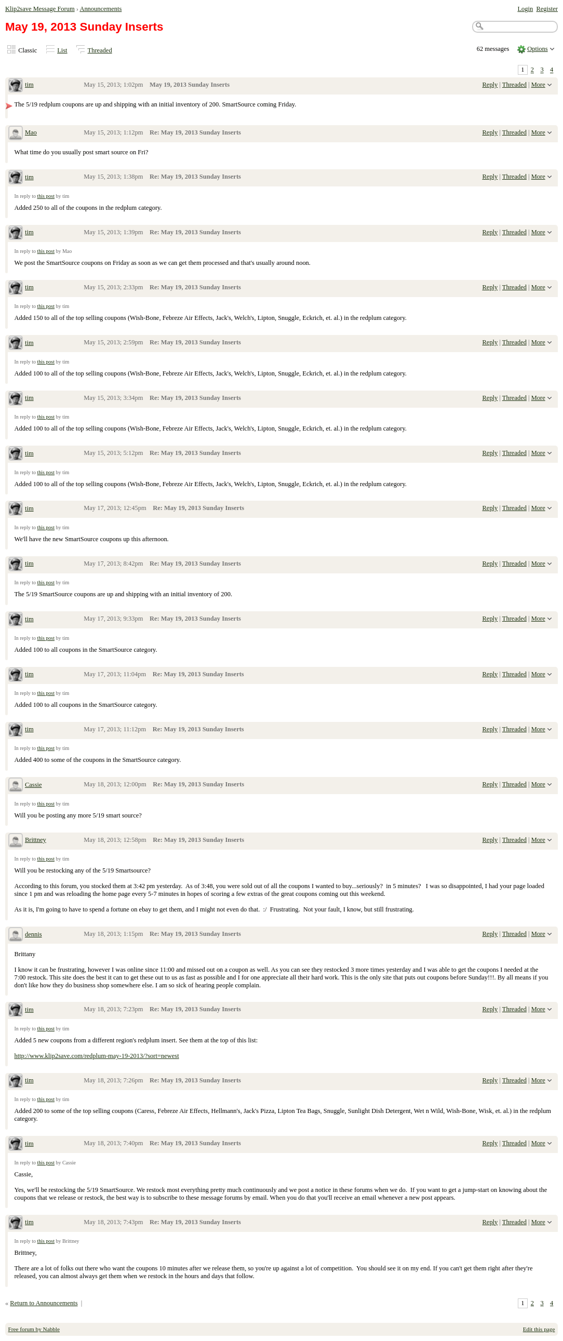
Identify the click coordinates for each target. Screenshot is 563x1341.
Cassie (33, 784)
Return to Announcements (43, 1303)
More (538, 84)
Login (525, 8)
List (62, 50)
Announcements (100, 8)
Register (547, 8)
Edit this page (539, 1329)
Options (537, 48)
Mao (31, 132)
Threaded (100, 50)
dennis (33, 934)
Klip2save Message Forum (40, 8)
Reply (490, 84)
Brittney (35, 839)
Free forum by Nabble (34, 1329)
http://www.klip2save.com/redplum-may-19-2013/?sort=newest (96, 1056)
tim (29, 84)
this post (46, 196)
